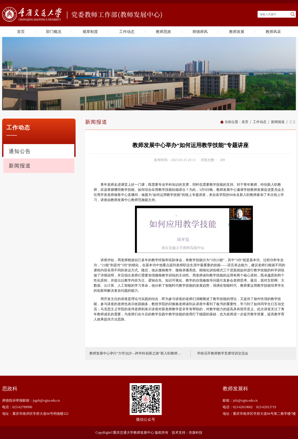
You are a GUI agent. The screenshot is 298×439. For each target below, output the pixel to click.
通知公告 (20, 151)
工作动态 (127, 32)
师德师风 (200, 32)
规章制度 (90, 32)
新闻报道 (20, 166)
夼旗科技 (195, 432)
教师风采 (273, 32)
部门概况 (53, 32)
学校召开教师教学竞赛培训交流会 (222, 353)
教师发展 (236, 32)
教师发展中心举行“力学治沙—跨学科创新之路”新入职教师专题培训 (136, 353)
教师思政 (163, 32)
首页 (21, 32)
